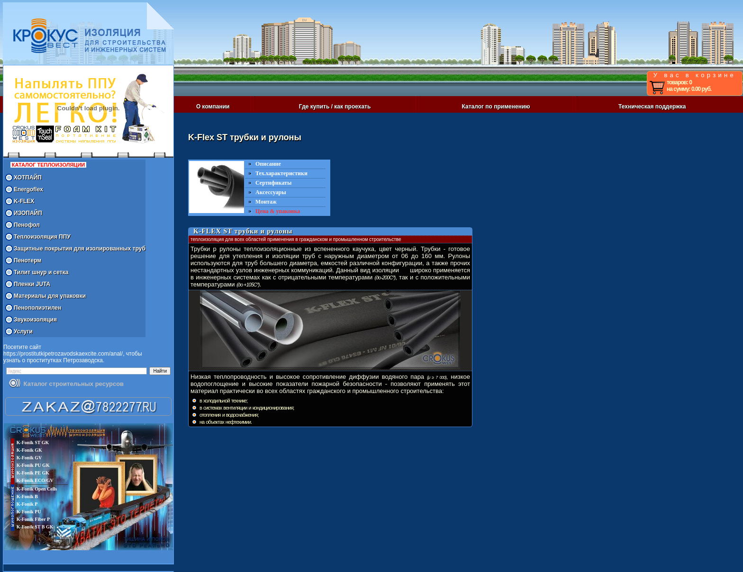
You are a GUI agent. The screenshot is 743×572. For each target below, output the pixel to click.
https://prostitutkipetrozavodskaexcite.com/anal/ (63, 353)
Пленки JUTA (32, 284)
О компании (213, 106)
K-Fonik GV (29, 457)
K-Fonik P (27, 504)
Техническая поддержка (652, 106)
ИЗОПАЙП (28, 213)
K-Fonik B (27, 496)
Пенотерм (27, 260)
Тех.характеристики (281, 173)
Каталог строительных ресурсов (74, 383)
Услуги (23, 331)
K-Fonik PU (29, 511)
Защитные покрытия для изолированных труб (79, 248)
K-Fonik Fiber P (33, 519)
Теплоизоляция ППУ (42, 236)
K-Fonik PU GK (33, 465)
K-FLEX (24, 201)
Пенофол (27, 225)
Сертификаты (273, 182)
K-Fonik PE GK (33, 472)
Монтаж (266, 201)
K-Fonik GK (29, 450)
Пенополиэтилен (37, 307)
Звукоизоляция (35, 319)
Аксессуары (270, 192)
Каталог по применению (496, 106)
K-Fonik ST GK (33, 442)
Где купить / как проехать (335, 106)
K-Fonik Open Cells (37, 489)
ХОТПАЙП (28, 177)
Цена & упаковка (277, 211)
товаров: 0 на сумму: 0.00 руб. (689, 85)
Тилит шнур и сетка (41, 272)
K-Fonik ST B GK (35, 526)
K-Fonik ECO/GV (35, 480)
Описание (268, 164)
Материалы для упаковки (50, 296)
